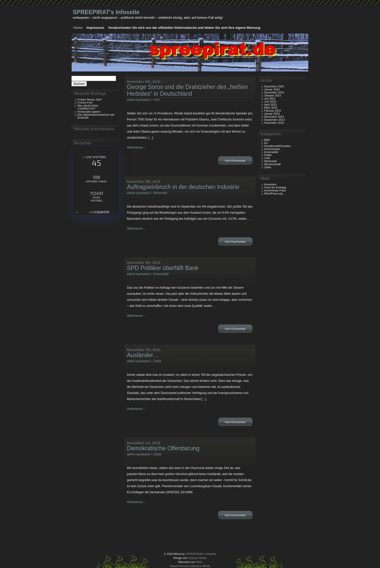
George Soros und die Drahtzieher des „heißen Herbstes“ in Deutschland (187, 90)
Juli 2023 (269, 98)
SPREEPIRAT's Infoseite (106, 12)
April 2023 (270, 104)
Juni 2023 (270, 101)
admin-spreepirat (138, 100)
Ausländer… (143, 355)
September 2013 (274, 119)
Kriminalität (161, 274)
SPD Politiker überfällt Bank (162, 268)
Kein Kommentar (235, 160)
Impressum (95, 28)
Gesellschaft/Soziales (277, 145)
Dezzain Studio (197, 557)
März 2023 (270, 107)
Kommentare (272, 149)
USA (157, 100)
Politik (268, 155)
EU (266, 142)
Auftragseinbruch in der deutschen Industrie (183, 187)
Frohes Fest (84, 102)
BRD (267, 139)
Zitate (157, 361)
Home (78, 28)
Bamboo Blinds (200, 565)
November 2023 (274, 92)
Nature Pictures (179, 565)
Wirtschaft (160, 193)
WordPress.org (273, 193)
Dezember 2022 (274, 116)
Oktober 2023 (272, 95)
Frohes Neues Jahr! (89, 99)
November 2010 (274, 122)
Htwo (199, 561)
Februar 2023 (272, 110)
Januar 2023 (272, 113)
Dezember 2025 (274, 86)
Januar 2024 (272, 89)
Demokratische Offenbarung (163, 448)
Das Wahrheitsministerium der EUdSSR (96, 116)
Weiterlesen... (136, 147)
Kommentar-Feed (275, 190)
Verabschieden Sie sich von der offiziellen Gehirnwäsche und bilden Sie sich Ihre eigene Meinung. (184, 28)
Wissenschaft (272, 164)
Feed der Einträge (275, 187)
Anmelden (270, 184)
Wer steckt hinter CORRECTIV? (87, 107)
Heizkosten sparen (88, 111)
